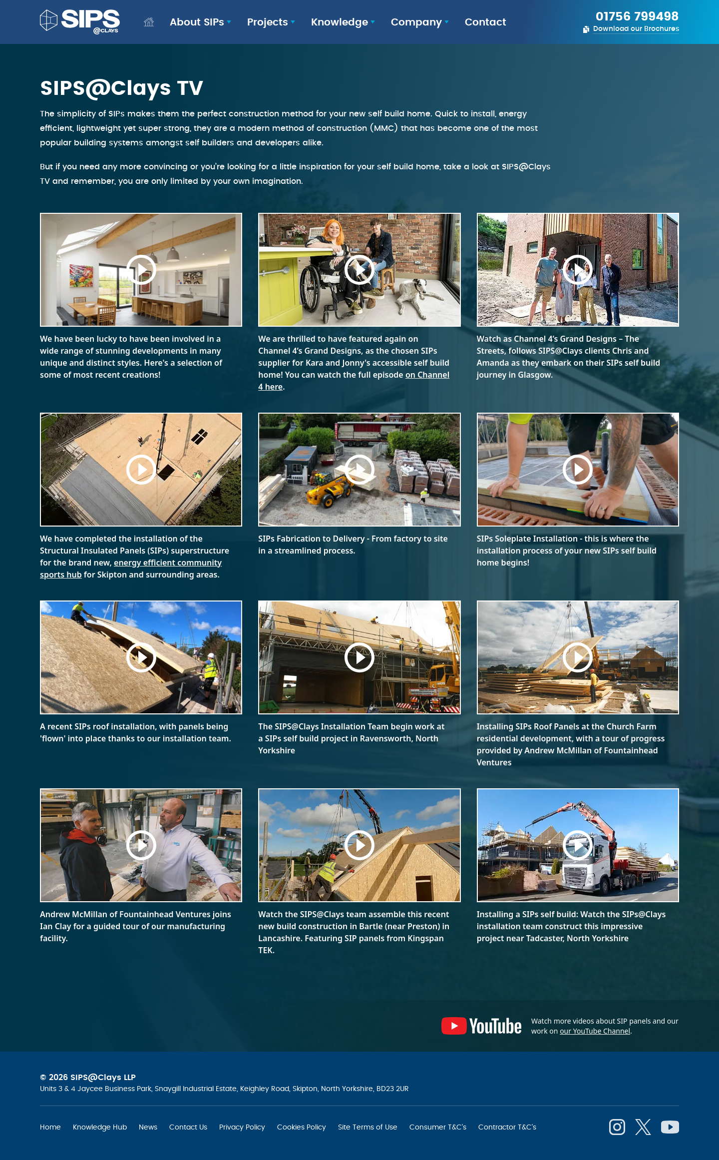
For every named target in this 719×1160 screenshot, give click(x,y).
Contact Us (188, 1127)
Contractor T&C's (507, 1127)
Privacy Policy (242, 1127)
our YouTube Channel (595, 1031)
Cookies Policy (301, 1127)
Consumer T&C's (437, 1127)
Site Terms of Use (367, 1127)
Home (50, 1127)
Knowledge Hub (100, 1127)
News (148, 1127)
